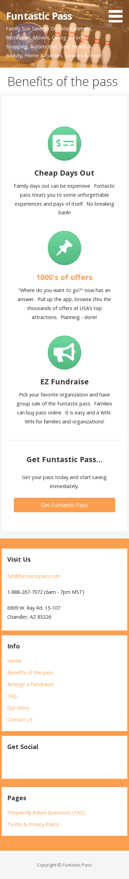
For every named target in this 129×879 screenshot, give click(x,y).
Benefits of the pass (30, 672)
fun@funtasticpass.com (34, 576)
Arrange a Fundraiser (30, 684)
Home (14, 660)
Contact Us (20, 719)
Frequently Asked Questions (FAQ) (46, 812)
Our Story (18, 707)
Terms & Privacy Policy (33, 824)
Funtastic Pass (39, 15)
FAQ (12, 696)
